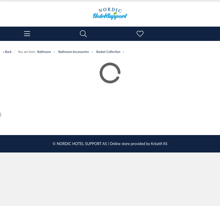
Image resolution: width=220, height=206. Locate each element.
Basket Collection (108, 52)
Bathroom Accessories (73, 52)
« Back (7, 52)
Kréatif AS (159, 143)
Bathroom (44, 52)
